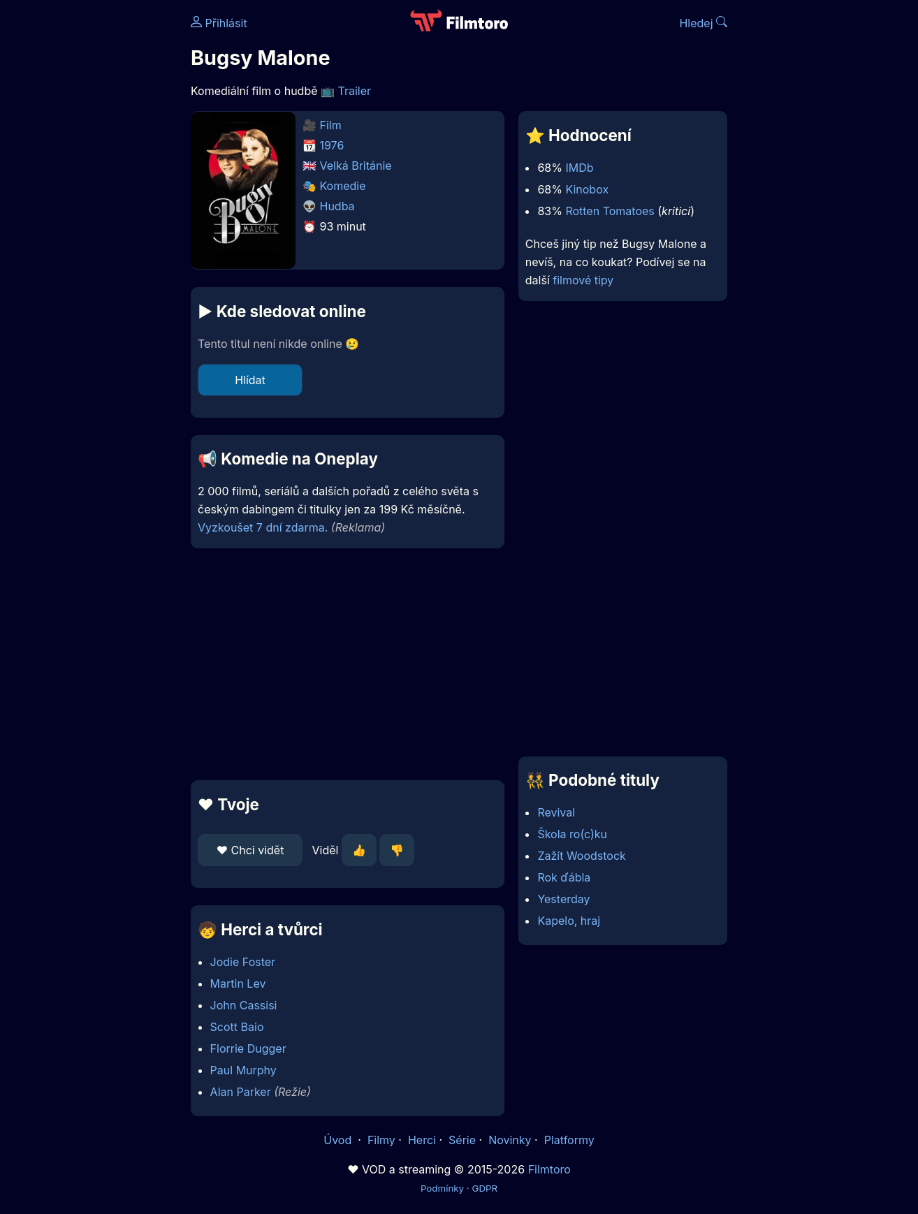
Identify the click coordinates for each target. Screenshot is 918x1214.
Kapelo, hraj (568, 921)
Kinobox (587, 189)
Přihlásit (219, 23)
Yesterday (563, 899)
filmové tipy (583, 280)
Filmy (381, 1140)
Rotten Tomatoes (609, 211)
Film (331, 125)
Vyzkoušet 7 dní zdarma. (263, 527)
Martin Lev (238, 983)
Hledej (703, 23)
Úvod (338, 1140)
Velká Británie (356, 166)
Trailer (355, 91)
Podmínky (442, 1188)
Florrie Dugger (248, 1048)
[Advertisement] (89, 215)
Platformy (569, 1140)
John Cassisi (243, 1005)
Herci (422, 1140)
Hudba (337, 206)
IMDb (579, 168)
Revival (556, 812)
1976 (332, 145)
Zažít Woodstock (581, 856)
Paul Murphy (243, 1070)
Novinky (509, 1140)
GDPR (484, 1188)
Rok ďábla (563, 877)
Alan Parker (240, 1092)
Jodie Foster (243, 962)
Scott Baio (237, 1027)
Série (462, 1140)
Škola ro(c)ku (572, 834)
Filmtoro (549, 1169)
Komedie (343, 186)
